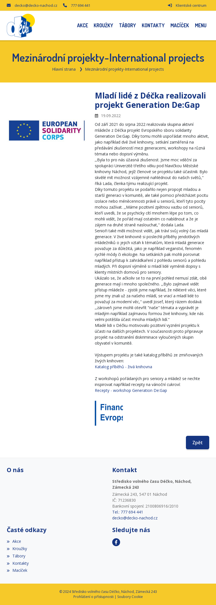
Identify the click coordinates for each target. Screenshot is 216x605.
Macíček (17, 570)
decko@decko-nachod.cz (36, 5)
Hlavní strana (64, 69)
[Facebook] (116, 542)
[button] (200, 25)
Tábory (16, 556)
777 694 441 (80, 5)
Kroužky (17, 548)
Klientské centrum (191, 5)
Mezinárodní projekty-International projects (124, 69)
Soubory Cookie (130, 596)
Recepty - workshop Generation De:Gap (131, 390)
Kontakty (18, 563)
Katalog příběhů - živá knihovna (123, 366)
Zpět (197, 442)
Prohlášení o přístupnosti (93, 596)
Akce (14, 541)
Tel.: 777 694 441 (127, 512)
